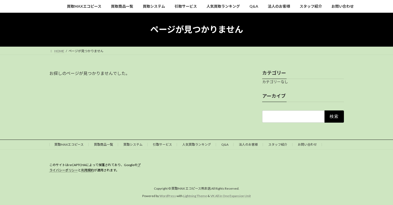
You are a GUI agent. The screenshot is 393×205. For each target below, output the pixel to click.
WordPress (167, 196)
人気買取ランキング (196, 144)
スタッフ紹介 (277, 144)
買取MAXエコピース (69, 144)
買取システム (132, 144)
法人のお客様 (248, 144)
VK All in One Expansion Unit (230, 196)
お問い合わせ (307, 144)
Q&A (224, 144)
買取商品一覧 (103, 144)
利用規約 (87, 170)
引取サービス (162, 144)
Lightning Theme (195, 196)
